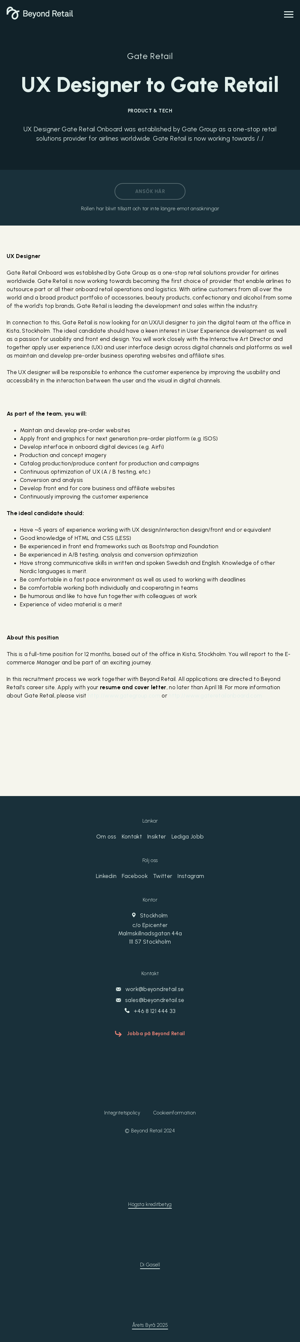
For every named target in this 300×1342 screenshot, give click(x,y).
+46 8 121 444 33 (150, 1011)
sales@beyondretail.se (150, 1000)
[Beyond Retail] (40, 17)
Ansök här (150, 191)
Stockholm (150, 929)
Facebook (135, 876)
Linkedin (106, 876)
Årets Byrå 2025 (150, 1325)
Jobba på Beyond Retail (156, 1034)
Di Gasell (150, 1265)
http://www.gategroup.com (124, 695)
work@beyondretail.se (150, 989)
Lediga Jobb (188, 836)
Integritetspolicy (122, 1113)
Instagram (191, 876)
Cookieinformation (174, 1113)
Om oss (106, 836)
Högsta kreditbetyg (150, 1204)
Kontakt (132, 836)
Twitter (162, 876)
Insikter (156, 836)
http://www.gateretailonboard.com (215, 695)
